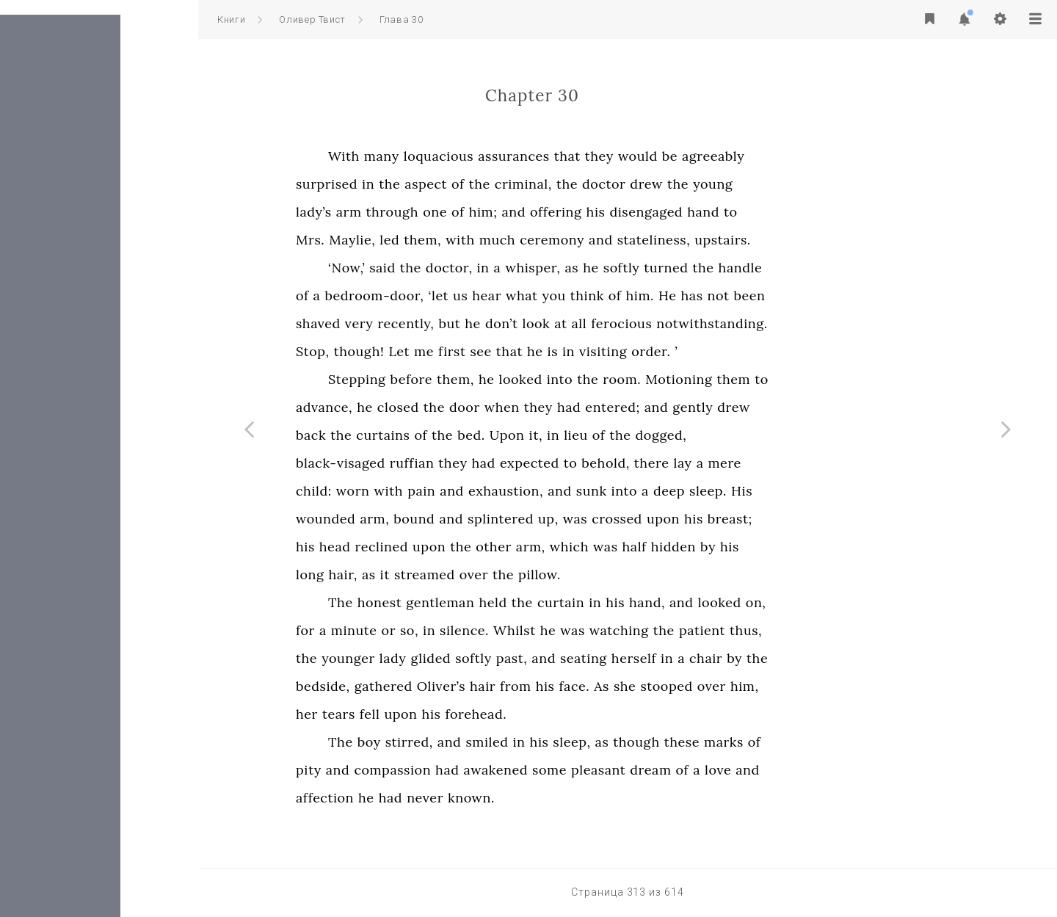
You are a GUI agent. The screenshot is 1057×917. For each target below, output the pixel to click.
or (488, 630)
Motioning (777, 379)
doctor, (548, 267)
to (830, 211)
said (481, 267)
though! (458, 351)
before (510, 379)
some (648, 769)
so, (508, 630)
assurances (613, 156)
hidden (772, 546)
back (410, 435)
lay (782, 462)
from (615, 686)
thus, (845, 630)
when (601, 407)
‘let (537, 295)
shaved (417, 323)
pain (520, 490)
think (686, 295)
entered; (711, 407)
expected (628, 462)
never (524, 797)
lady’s (413, 211)
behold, (704, 462)
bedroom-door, (473, 295)
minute (453, 630)
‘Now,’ (445, 267)
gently (791, 407)
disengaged (745, 211)
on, (855, 602)
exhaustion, (604, 490)
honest (479, 602)
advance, (423, 407)
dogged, (760, 435)
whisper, (631, 267)
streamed (523, 574)
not (818, 295)
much (596, 239)
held (592, 602)
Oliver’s (540, 686)
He (766, 295)
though (735, 741)
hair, (441, 574)
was (674, 518)
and (612, 211)
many (480, 156)
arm (448, 211)
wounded (424, 518)
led (488, 239)
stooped (765, 686)
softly (720, 267)
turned (765, 267)
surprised (426, 183)
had (668, 407)
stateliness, (753, 239)
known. (570, 797)
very (458, 323)
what (621, 295)
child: (413, 490)
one (534, 211)
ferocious (720, 323)
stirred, (508, 741)
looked (620, 379)
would (737, 156)
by (807, 546)
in (467, 183)
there (751, 462)
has (791, 295)
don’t (600, 323)
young (812, 183)
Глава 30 (401, 19)
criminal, (622, 183)
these (781, 741)
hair (582, 686)
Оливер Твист (312, 19)
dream (749, 769)
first (551, 351)
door (563, 407)
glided (529, 658)
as (671, 267)
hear (585, 295)
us (559, 295)
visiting (702, 351)
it (484, 574)
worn (452, 490)
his (695, 211)
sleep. (807, 490)
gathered (483, 686)
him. (738, 295)
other (593, 546)
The (439, 602)
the (488, 183)
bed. (570, 435)
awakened (595, 769)
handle (840, 267)
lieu (675, 435)
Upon (606, 435)
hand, (746, 602)
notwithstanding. (811, 323)
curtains (482, 435)
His (840, 490)
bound (513, 518)
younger (447, 658)
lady (492, 658)
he (690, 267)
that (666, 156)
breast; (829, 518)
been (849, 295)
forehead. (575, 714)
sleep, (670, 741)
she (724, 686)
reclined (481, 546)
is (652, 351)
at (659, 323)
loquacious (538, 156)
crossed (716, 518)
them (832, 379)
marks (823, 741)
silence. (563, 630)
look (635, 323)
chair (804, 658)
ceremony (651, 239)
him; (582, 211)
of (557, 183)
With (443, 156)
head (434, 546)
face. (673, 686)
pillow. (638, 574)
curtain (659, 602)
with (559, 239)
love (817, 769)
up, (647, 518)
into (659, 379)
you (653, 295)
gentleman (539, 602)
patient (801, 630)
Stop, (412, 351)
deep (768, 490)
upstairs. (821, 239)
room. (721, 379)
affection (424, 797)
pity (408, 769)
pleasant (697, 769)
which (668, 546)
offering (655, 211)
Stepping (456, 379)
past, (611, 658)
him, (843, 686)
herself (733, 658)
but (548, 323)
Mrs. (409, 239)
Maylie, (451, 239)
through (491, 211)
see (579, 351)
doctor (702, 183)
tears (437, 714)
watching (718, 630)
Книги (231, 19)
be (769, 156)
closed (497, 407)
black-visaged (439, 462)
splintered (600, 518)
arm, (473, 518)
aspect (525, 183)
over (573, 574)
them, (521, 239)
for (404, 630)
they (698, 156)
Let (498, 351)
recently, (504, 323)
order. (749, 351)
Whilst (613, 630)
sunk (690, 490)
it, (635, 435)
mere (823, 462)
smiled (585, 741)
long (409, 574)
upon (762, 518)
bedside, (422, 686)
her (406, 714)
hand (802, 211)
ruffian (511, 462)
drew (745, 183)
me (523, 351)
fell (469, 714)
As (700, 686)
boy (468, 741)
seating (682, 658)
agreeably (812, 156)
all (678, 323)
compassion (491, 769)
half (734, 546)
